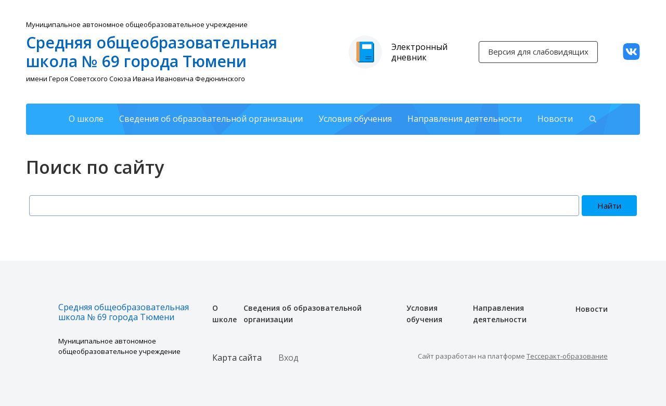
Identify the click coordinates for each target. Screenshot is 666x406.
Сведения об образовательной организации (211, 118)
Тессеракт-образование (567, 356)
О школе (86, 118)
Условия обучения (355, 118)
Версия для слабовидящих (538, 51)
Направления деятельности (464, 118)
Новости (555, 118)
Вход (288, 357)
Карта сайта (237, 357)
